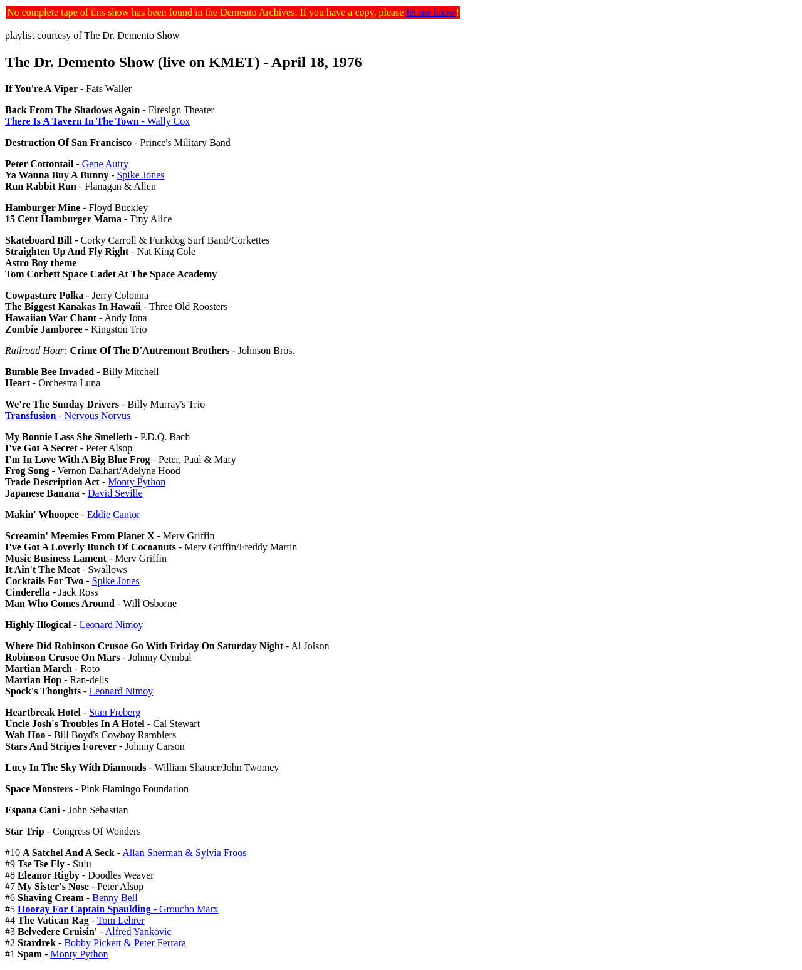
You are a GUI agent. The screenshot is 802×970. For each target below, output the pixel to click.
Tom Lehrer (121, 920)
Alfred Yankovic (138, 931)
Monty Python (136, 482)
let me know (431, 12)
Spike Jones (140, 175)
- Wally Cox (97, 121)
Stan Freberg (114, 712)
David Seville (115, 493)
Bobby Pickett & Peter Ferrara (125, 942)
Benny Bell (114, 897)
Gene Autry (105, 163)
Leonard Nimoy (111, 624)
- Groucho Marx (118, 909)
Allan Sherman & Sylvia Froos (184, 852)
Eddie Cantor (113, 514)
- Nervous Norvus (67, 415)
